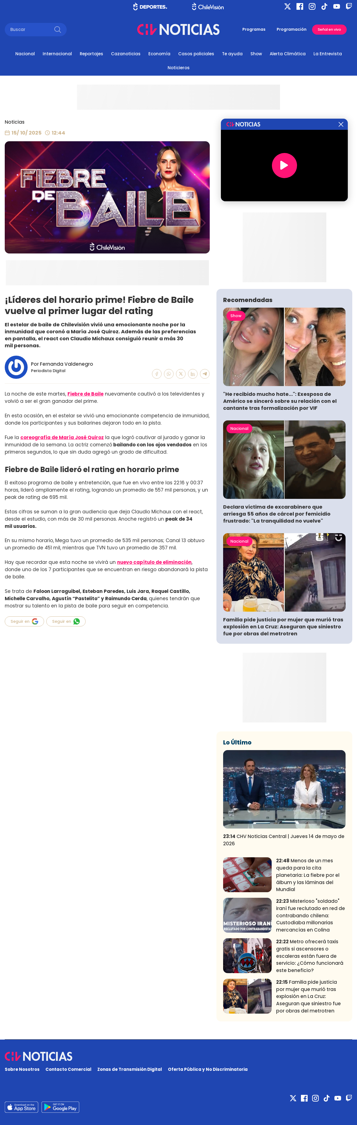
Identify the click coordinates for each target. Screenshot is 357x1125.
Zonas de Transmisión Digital (129, 1069)
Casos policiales (196, 54)
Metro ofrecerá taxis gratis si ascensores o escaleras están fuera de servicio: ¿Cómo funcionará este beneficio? (309, 956)
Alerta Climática (288, 54)
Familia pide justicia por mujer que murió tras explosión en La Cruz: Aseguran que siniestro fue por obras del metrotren (283, 626)
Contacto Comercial (68, 1069)
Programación (292, 29)
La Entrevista (327, 54)
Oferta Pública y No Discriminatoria (208, 1069)
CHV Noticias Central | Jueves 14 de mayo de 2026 (283, 840)
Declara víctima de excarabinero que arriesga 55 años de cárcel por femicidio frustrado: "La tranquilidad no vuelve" (277, 513)
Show (256, 54)
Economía (159, 54)
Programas (254, 29)
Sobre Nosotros (22, 1069)
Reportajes (91, 54)
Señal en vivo (329, 29)
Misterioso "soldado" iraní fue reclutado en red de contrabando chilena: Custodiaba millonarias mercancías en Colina (310, 915)
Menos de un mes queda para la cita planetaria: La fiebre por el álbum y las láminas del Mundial (307, 875)
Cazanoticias (126, 54)
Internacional (57, 54)
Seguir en (24, 621)
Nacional (25, 54)
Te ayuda (232, 54)
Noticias (15, 122)
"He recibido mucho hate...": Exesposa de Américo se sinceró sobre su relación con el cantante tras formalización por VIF (280, 401)
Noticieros (179, 68)
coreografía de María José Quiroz (62, 437)
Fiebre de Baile (85, 394)
